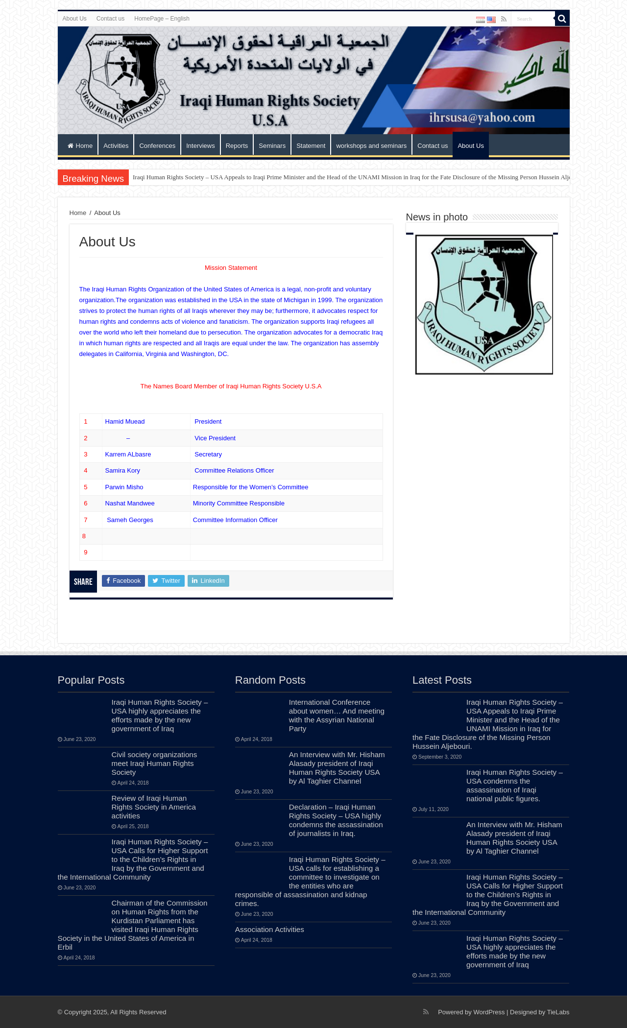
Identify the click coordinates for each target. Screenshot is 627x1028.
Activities (115, 145)
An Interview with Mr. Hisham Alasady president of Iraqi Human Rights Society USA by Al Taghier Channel (337, 767)
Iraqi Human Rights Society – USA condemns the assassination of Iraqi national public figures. (514, 785)
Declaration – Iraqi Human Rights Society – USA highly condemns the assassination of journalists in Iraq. (336, 820)
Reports (237, 145)
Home (80, 145)
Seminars (272, 145)
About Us (75, 18)
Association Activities (269, 929)
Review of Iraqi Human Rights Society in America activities (154, 807)
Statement (310, 145)
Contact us (110, 18)
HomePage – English (162, 18)
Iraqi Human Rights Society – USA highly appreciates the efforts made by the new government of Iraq (160, 715)
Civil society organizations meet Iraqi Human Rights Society (154, 763)
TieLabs (558, 1012)
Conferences (157, 145)
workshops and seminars (371, 145)
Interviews (200, 145)
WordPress (489, 1012)
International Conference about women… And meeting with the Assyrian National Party (337, 715)
